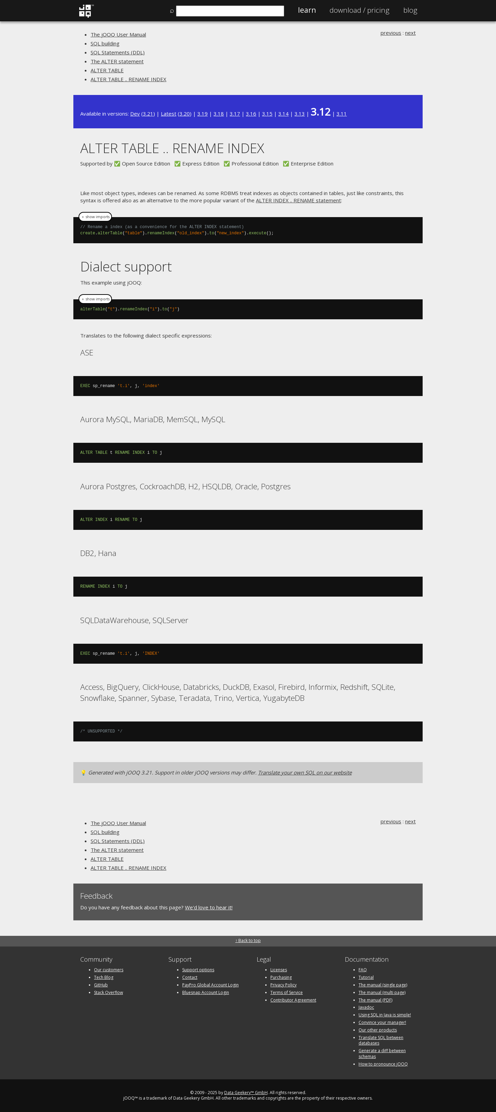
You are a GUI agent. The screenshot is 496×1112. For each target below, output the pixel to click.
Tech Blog (103, 977)
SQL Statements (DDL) (118, 52)
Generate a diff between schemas (382, 1053)
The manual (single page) (383, 985)
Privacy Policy (283, 985)
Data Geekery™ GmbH (246, 1092)
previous (391, 32)
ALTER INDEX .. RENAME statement (298, 200)
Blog (410, 10)
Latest (168, 113)
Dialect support (126, 266)
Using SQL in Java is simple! (385, 1015)
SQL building (105, 43)
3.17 (235, 113)
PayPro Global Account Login (210, 985)
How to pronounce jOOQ (383, 1064)
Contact (189, 977)
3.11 (342, 113)
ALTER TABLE (107, 70)
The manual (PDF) (375, 1000)
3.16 (251, 113)
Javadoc (366, 1007)
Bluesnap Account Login (205, 992)
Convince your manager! (382, 1022)
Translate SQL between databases (381, 1040)
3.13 (299, 113)
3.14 (283, 113)
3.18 (219, 113)
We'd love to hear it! (208, 907)
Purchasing (281, 977)
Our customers (108, 970)
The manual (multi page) (382, 992)
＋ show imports (95, 216)
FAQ (363, 970)
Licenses (278, 970)
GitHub (101, 985)
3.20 (184, 113)
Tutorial (366, 977)
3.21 (148, 113)
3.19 (202, 113)
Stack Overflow (108, 992)
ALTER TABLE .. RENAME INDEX (128, 79)
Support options (198, 970)
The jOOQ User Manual (118, 34)
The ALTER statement (117, 61)
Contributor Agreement (293, 1000)
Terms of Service (286, 992)
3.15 (267, 113)
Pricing (360, 10)
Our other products (378, 1030)
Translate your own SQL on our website (305, 772)
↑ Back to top (248, 940)
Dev (135, 113)
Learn (307, 10)
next (410, 32)
